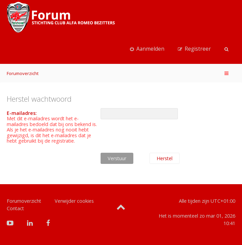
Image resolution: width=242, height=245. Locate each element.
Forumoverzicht (22, 73)
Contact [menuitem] (15, 208)
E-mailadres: (22, 113)
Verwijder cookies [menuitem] (74, 201)
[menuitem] (147, 49)
